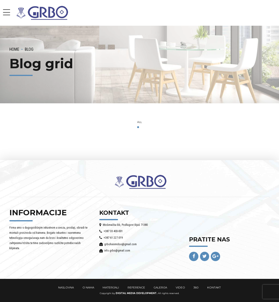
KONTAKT (214, 287)
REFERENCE (136, 287)
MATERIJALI (111, 287)
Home (14, 49)
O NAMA (88, 287)
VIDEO (180, 287)
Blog (29, 49)
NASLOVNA (66, 287)
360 (196, 287)
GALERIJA (160, 287)
